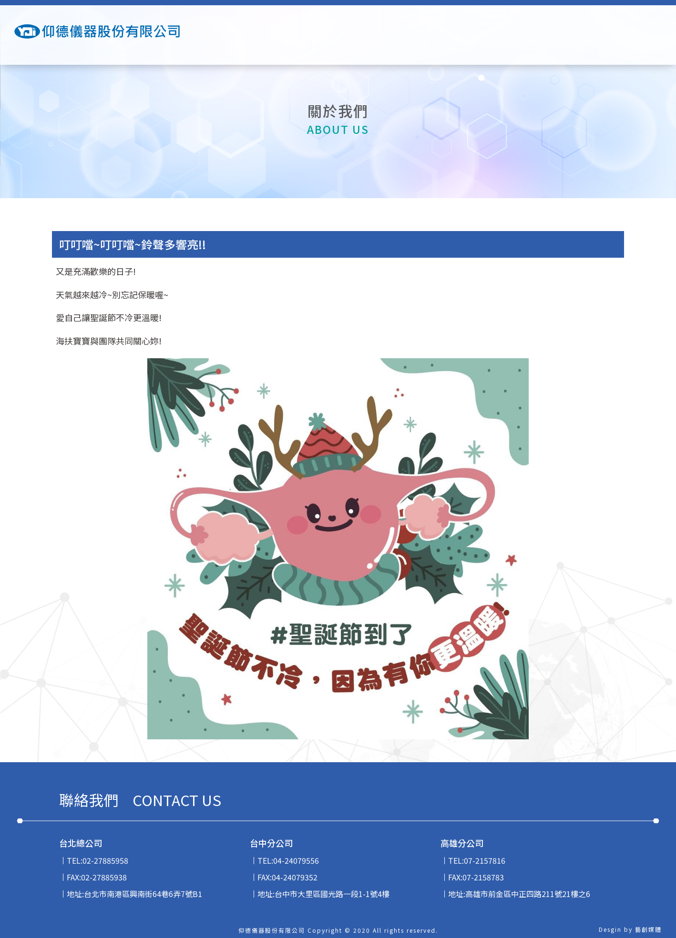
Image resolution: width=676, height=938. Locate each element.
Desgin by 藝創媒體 (630, 929)
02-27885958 (105, 860)
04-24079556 (296, 860)
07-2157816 (484, 860)
